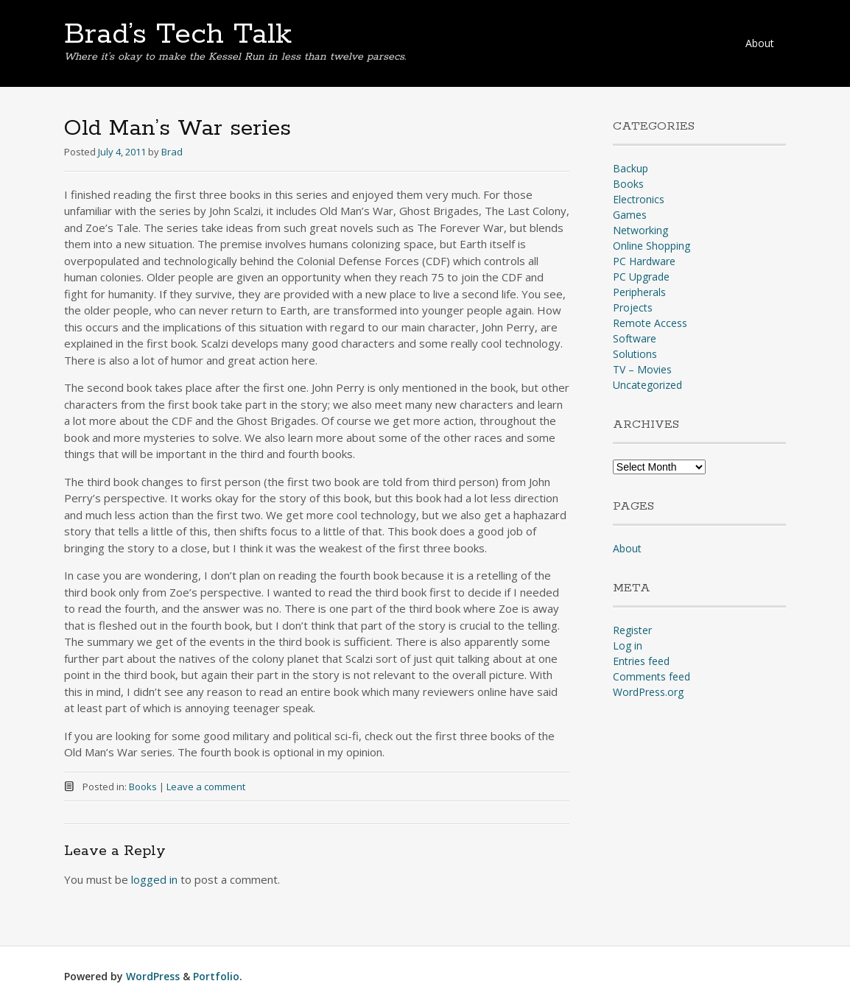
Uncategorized (647, 385)
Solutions (635, 354)
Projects (633, 307)
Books (143, 786)
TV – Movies (642, 369)
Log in (627, 646)
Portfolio (216, 976)
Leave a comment (205, 786)
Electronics (638, 199)
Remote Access (650, 323)
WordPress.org (648, 692)
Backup (630, 168)
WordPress (153, 976)
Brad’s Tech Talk (178, 34)
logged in (154, 879)
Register (632, 630)
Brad (172, 151)
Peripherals (639, 292)
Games (630, 215)
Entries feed (641, 661)
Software (634, 338)
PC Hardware (644, 261)
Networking (640, 230)
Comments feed (651, 676)
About (759, 43)
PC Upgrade (641, 277)
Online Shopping (651, 246)
